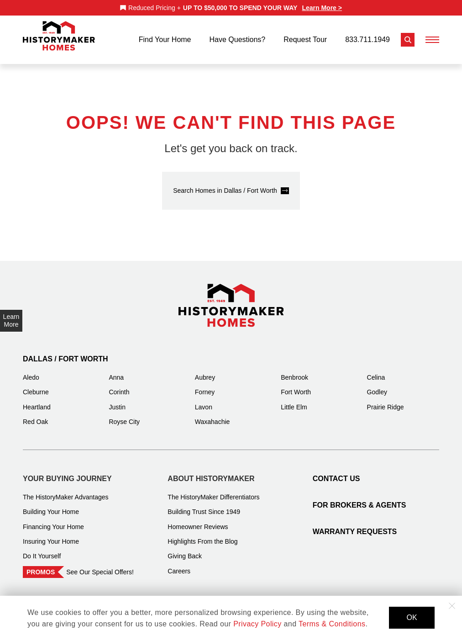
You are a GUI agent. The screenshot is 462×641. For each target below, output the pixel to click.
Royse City (124, 415)
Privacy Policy (257, 624)
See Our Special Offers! (100, 566)
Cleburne (36, 386)
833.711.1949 (367, 37)
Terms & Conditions (332, 624)
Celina (376, 371)
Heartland (37, 401)
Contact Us (336, 473)
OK (411, 617)
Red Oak (35, 415)
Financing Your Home (53, 520)
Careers (179, 565)
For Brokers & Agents (359, 499)
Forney (205, 386)
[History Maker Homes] (59, 36)
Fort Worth (296, 386)
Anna (116, 371)
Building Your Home (51, 505)
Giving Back (185, 550)
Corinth (119, 386)
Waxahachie (212, 415)
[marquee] (231, 8)
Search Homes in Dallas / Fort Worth (225, 184)
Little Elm (294, 401)
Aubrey (205, 371)
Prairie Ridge (385, 401)
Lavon (203, 401)
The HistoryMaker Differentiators (213, 491)
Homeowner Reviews (198, 520)
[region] (231, 8)
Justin (117, 401)
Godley (377, 386)
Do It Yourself (42, 550)
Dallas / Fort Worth (65, 353)
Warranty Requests (355, 526)
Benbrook (294, 371)
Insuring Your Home (51, 535)
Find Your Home (165, 37)
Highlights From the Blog (202, 535)
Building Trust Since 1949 (204, 505)
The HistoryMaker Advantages (66, 491)
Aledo (31, 371)
